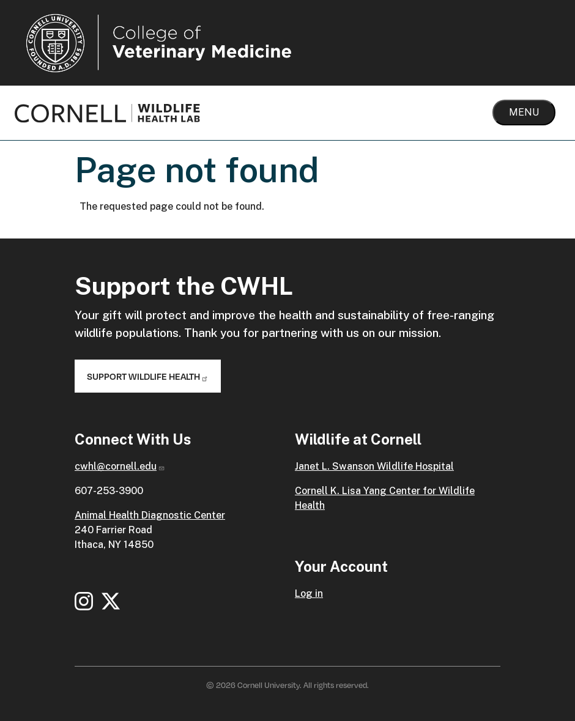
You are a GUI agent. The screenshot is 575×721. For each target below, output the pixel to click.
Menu (524, 112)
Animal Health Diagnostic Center (150, 515)
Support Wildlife (148, 376)
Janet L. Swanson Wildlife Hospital (374, 466)
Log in (309, 593)
